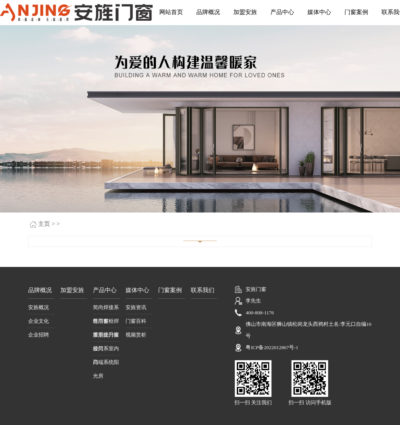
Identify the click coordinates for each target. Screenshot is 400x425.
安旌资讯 (136, 307)
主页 (44, 224)
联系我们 (202, 290)
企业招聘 (38, 335)
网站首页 (171, 12)
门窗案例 (356, 12)
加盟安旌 (245, 12)
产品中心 (282, 12)
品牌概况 (208, 12)
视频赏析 (136, 335)
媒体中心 (319, 12)
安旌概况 (38, 307)
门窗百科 (136, 321)
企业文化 (38, 321)
